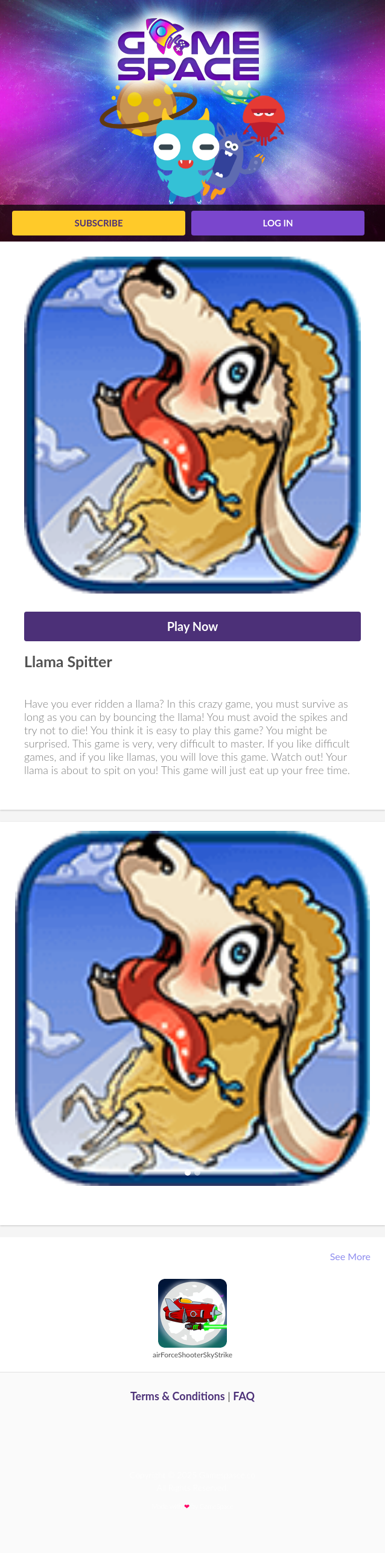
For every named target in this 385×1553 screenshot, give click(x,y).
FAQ (244, 1396)
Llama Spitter (68, 661)
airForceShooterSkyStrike (192, 1354)
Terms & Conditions (177, 1396)
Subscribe (99, 222)
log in (278, 222)
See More (351, 1256)
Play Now (192, 626)
